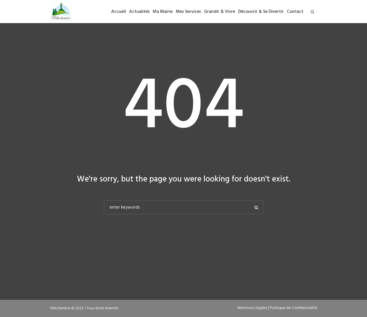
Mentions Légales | (253, 308)
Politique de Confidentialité (293, 308)
